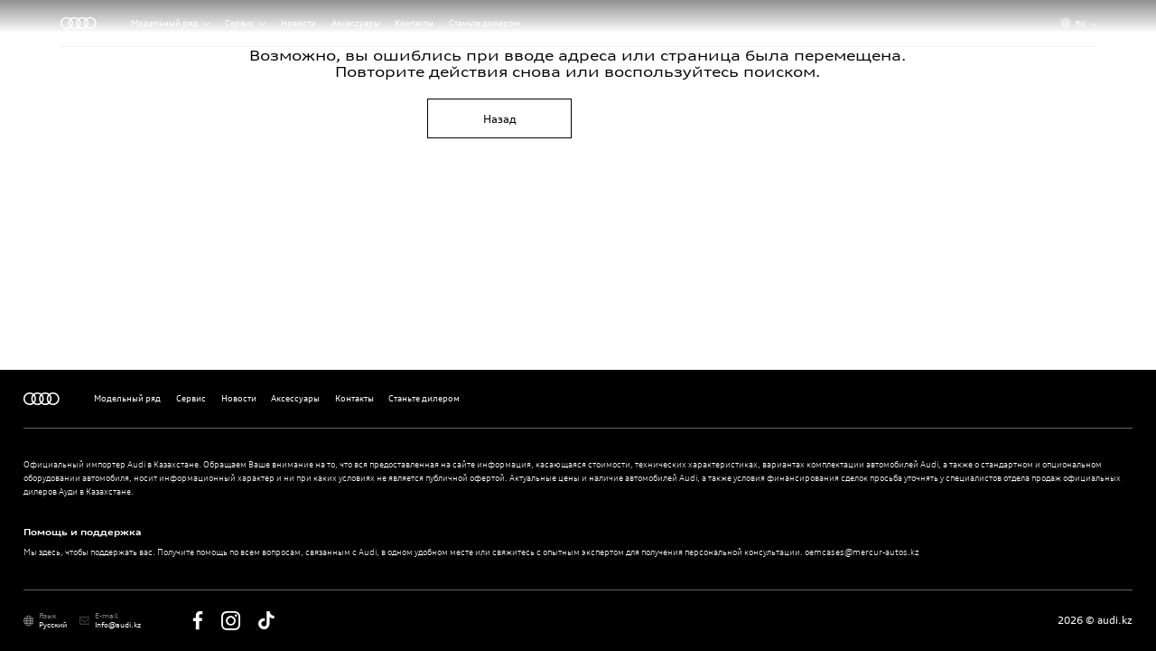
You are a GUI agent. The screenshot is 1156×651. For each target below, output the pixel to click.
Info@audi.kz (118, 624)
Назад (500, 119)
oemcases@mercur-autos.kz (862, 552)
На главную (656, 119)
